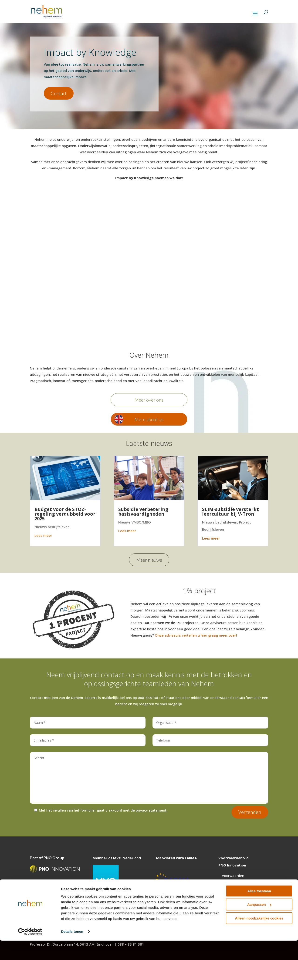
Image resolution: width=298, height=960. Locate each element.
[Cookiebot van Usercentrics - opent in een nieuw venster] (30, 950)
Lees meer (43, 535)
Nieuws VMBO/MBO (134, 522)
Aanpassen (259, 924)
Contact (59, 93)
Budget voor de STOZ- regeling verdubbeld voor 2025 (64, 514)
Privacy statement (237, 887)
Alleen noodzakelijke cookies (259, 938)
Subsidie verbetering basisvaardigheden (143, 511)
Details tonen (72, 951)
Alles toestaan (259, 910)
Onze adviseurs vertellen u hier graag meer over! (196, 635)
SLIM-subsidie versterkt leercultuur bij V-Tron (230, 511)
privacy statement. (151, 810)
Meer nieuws (149, 560)
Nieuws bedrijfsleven (52, 526)
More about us (149, 419)
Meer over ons (149, 400)
